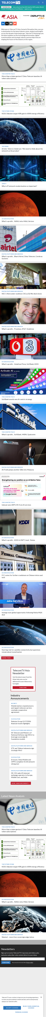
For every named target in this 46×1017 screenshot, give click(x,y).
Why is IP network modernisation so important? (19, 186)
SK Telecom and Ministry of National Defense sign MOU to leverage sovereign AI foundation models (22, 736)
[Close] (41, 997)
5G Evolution (15, 719)
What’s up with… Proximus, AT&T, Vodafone (18, 329)
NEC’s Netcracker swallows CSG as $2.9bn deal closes (22, 294)
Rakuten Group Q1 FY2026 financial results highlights (21, 722)
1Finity (4, 183)
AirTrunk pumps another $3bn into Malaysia (18, 470)
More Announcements (21, 783)
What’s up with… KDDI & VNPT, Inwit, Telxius (18, 540)
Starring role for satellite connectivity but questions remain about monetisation (21, 651)
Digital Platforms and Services (12, 254)
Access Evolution (8, 218)
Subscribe (23, 687)
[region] (21, 1005)
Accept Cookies (12, 1008)
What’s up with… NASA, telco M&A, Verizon (18, 221)
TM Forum (5, 146)
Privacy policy (29, 962)
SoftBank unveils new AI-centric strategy (17, 399)
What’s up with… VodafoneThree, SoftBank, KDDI (20, 364)
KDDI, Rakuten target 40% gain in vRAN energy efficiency (23, 114)
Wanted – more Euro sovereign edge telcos (18, 937)
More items (7, 658)
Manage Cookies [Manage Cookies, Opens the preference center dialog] (21, 1012)
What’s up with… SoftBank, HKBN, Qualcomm (18, 434)
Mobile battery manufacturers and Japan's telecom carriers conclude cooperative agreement (22, 709)
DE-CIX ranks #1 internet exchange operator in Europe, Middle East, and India (22, 775)
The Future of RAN (8, 111)
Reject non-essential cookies (31, 1007)
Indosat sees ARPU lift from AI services (16, 505)
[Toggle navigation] (42, 2)
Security (14, 703)
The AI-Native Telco (8, 74)
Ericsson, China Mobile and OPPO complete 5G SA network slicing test (23, 762)
